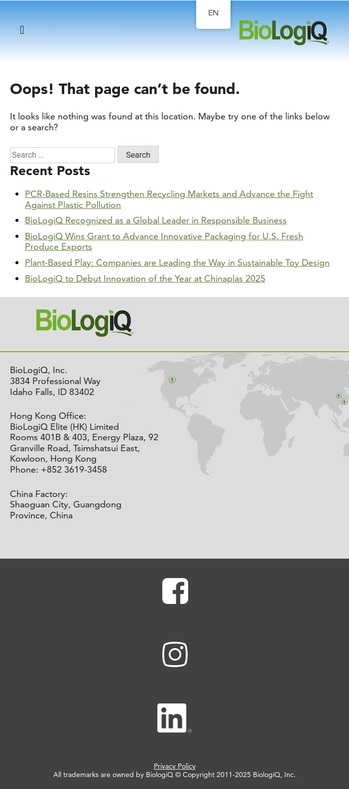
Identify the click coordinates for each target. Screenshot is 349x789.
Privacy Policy (175, 766)
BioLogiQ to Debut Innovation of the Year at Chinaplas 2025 (145, 278)
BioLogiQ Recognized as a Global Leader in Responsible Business (156, 220)
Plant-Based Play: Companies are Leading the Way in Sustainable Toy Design (177, 262)
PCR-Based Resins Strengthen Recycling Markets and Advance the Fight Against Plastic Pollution (169, 199)
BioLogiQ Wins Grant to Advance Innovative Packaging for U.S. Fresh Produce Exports (164, 241)
